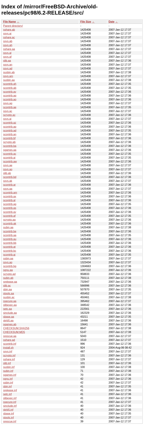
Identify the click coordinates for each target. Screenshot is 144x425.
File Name (9, 21)
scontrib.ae (9, 107)
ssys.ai (7, 118)
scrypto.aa (9, 219)
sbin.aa (7, 289)
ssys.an (7, 64)
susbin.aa (9, 80)
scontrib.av (9, 91)
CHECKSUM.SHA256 (16, 328)
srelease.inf (10, 390)
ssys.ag (7, 103)
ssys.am (8, 76)
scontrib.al (9, 200)
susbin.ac (9, 297)
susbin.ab (9, 72)
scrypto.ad (9, 274)
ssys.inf (7, 351)
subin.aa (8, 227)
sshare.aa (9, 49)
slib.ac (7, 285)
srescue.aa (9, 336)
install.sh (8, 347)
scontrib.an (9, 134)
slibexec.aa (10, 305)
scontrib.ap (9, 126)
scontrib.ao (9, 99)
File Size (85, 21)
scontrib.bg (9, 266)
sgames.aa (9, 150)
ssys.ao (7, 169)
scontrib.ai (9, 157)
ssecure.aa (9, 301)
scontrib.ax (9, 196)
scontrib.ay (9, 212)
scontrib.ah (9, 83)
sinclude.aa (10, 312)
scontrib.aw (10, 161)
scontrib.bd (9, 177)
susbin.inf (9, 367)
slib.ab (7, 173)
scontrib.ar (9, 184)
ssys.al (7, 53)
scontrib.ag (9, 204)
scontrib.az (9, 122)
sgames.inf (9, 374)
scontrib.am (10, 192)
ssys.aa (7, 188)
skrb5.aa (8, 320)
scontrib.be (9, 231)
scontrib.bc (9, 250)
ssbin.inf (8, 382)
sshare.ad (9, 340)
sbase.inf (8, 413)
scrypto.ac (9, 115)
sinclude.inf (10, 405)
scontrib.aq (9, 95)
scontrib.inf (9, 343)
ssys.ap (7, 262)
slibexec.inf (9, 398)
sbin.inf (7, 386)
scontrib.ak (9, 223)
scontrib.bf (9, 138)
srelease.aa (10, 281)
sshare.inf (9, 359)
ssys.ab (7, 41)
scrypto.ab (9, 142)
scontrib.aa (9, 235)
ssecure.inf (9, 402)
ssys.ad (7, 68)
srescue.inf (9, 421)
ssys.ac (7, 111)
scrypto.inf (9, 355)
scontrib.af (9, 215)
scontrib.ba (9, 146)
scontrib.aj (9, 254)
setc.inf (7, 394)
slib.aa (7, 60)
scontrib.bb (9, 243)
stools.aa (8, 293)
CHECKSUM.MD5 (14, 332)
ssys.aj (7, 33)
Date (111, 21)
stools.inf (8, 417)
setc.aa (7, 308)
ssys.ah (7, 45)
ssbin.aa (8, 258)
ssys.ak (7, 180)
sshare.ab (9, 29)
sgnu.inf (8, 378)
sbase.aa (8, 316)
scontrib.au (9, 239)
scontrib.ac (9, 153)
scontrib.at (9, 246)
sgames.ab (9, 324)
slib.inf (7, 363)
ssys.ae (7, 165)
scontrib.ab (9, 87)
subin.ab (8, 277)
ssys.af (7, 56)
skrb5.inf (8, 409)
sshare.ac (9, 37)
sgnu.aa (8, 270)
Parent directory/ (13, 25)
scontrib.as (9, 208)
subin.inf (8, 370)
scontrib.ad (9, 130)
